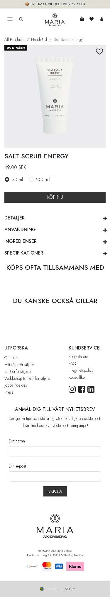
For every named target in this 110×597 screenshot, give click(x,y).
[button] (99, 51)
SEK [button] (68, 589)
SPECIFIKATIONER (23, 253)
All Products (14, 39)
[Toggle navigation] (10, 19)
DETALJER (14, 217)
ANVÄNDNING (20, 229)
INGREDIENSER (20, 241)
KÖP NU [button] (55, 197)
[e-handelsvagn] (82, 19)
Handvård (39, 39)
